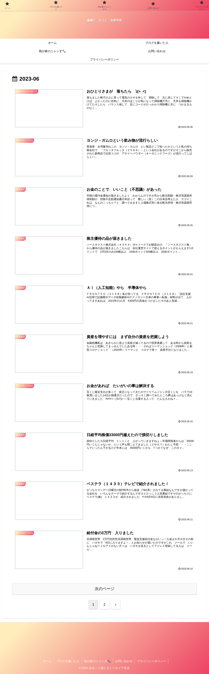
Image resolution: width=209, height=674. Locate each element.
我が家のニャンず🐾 (97, 661)
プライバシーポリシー (151, 661)
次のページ (104, 589)
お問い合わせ (124, 661)
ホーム (47, 661)
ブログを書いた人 (68, 661)
